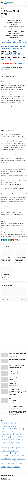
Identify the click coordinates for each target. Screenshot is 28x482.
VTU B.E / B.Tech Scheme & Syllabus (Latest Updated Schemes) (6, 260)
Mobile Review (6, 48)
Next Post (23, 299)
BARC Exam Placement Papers (17, 384)
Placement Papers (17, 48)
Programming (5, 437)
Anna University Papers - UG (9, 423)
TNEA (3, 466)
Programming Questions (9, 46)
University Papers (6, 41)
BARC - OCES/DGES (7, 434)
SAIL (12, 442)
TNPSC (9, 466)
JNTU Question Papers (7, 461)
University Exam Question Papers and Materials (18, 399)
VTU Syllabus (22, 437)
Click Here (20, 63)
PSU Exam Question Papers (16, 372)
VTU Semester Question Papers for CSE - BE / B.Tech (6, 276)
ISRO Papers (21, 458)
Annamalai (18, 439)
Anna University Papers (8, 439)
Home (2, 8)
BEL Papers (21, 447)
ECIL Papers (15, 453)
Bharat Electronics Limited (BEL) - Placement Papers (17, 354)
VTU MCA (16, 466)
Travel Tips (21, 46)
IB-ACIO (13, 455)
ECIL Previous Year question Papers (16, 378)
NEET (3, 463)
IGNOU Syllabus (6, 458)
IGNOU (12, 431)
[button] (2, 2)
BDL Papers (12, 447)
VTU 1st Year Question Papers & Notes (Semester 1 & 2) (20, 259)
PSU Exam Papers (17, 429)
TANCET (18, 442)
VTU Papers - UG (6, 429)
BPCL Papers (14, 450)
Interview (14, 437)
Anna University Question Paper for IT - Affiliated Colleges (17, 405)
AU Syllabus (5, 431)
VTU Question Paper (15, 445)
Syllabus (16, 41)
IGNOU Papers (20, 455)
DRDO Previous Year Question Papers (17, 360)
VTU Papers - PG (6, 469)
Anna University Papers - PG (9, 426)
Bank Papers (23, 43)
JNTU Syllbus (19, 461)
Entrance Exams (19, 434)
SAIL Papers (19, 463)
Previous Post (5, 299)
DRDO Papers (5, 453)
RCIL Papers (11, 463)
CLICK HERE (16, 54)
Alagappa (4, 447)
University (4, 445)
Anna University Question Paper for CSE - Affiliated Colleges (17, 412)
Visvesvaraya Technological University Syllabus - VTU (16, 366)
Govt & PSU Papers (12, 43)
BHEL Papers (5, 450)
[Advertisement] (12, 325)
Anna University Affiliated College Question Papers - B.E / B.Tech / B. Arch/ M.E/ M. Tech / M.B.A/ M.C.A (17, 392)
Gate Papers (5, 455)
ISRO (14, 458)
